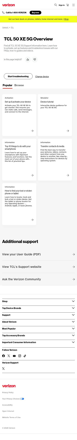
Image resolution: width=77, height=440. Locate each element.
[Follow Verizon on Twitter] (9, 355)
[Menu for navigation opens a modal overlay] (73, 5)
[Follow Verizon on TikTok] (25, 356)
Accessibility (7, 405)
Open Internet (8, 411)
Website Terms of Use (11, 417)
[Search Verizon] (56, 5)
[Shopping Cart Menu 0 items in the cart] (68, 5)
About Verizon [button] (9, 321)
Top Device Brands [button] (11, 308)
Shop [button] (4, 301)
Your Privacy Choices (13, 399)
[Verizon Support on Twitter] (3, 368)
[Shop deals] (66, 19)
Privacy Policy (7, 392)
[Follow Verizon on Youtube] (14, 356)
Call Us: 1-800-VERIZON (16, 13)
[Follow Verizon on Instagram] (19, 355)
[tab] (7, 86)
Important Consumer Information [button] (19, 342)
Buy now (35, 12)
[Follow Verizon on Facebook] (3, 355)
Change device (42, 76)
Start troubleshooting (18, 76)
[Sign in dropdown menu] (62, 5)
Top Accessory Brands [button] (13, 335)
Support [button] (6, 315)
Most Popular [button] (9, 328)
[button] (28, 59)
